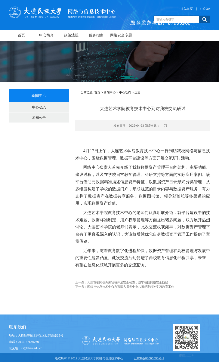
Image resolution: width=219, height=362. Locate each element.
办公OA (205, 10)
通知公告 (39, 117)
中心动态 (39, 107)
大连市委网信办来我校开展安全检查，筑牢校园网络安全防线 (127, 285)
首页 (21, 36)
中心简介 (46, 36)
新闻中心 (110, 92)
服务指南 (96, 36)
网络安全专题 (121, 36)
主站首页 (187, 10)
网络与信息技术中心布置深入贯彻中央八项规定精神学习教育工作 (130, 290)
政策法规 (71, 36)
